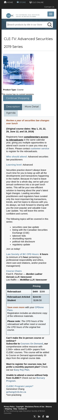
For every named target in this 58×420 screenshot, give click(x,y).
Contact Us (49, 7)
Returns (49, 406)
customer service (39, 148)
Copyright (20, 406)
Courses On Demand (32, 343)
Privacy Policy (9, 406)
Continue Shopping (17, 98)
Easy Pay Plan (21, 370)
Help (15, 409)
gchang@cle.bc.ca (16, 392)
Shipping (8, 409)
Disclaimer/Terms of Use (34, 406)
